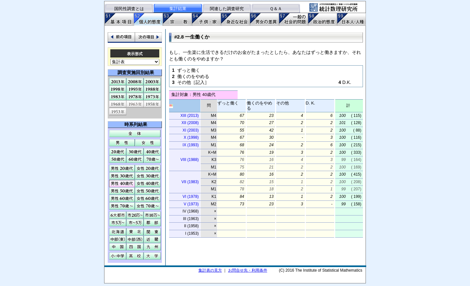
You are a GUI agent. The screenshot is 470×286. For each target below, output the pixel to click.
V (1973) (191, 204)
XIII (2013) (189, 115)
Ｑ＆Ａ (276, 8)
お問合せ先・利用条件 (247, 270)
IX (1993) (190, 145)
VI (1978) (190, 196)
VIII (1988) (189, 159)
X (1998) (191, 137)
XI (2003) (190, 130)
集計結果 (177, 8)
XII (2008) (190, 122)
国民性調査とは (129, 8)
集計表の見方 (210, 270)
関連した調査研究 (227, 8)
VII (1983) (190, 182)
